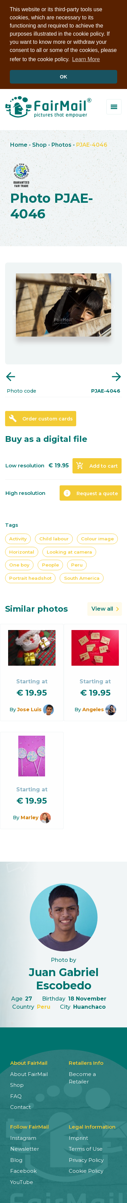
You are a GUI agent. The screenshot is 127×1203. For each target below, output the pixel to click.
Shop (39, 144)
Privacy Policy (86, 1159)
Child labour (54, 537)
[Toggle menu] (114, 105)
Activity (18, 537)
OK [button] (63, 76)
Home (18, 144)
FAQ (16, 1095)
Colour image (97, 537)
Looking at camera (69, 550)
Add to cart (97, 465)
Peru (77, 564)
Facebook (23, 1170)
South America (82, 576)
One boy (19, 564)
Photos (61, 144)
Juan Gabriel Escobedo (64, 978)
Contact (20, 1106)
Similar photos (36, 608)
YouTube (21, 1181)
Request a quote (90, 492)
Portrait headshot (30, 576)
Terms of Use (86, 1148)
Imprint (78, 1137)
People (50, 564)
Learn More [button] (86, 59)
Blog (16, 1159)
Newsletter (24, 1148)
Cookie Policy (86, 1170)
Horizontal (21, 550)
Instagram (23, 1137)
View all (102, 608)
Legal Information (92, 1126)
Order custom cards (41, 417)
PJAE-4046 (91, 144)
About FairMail (29, 1073)
